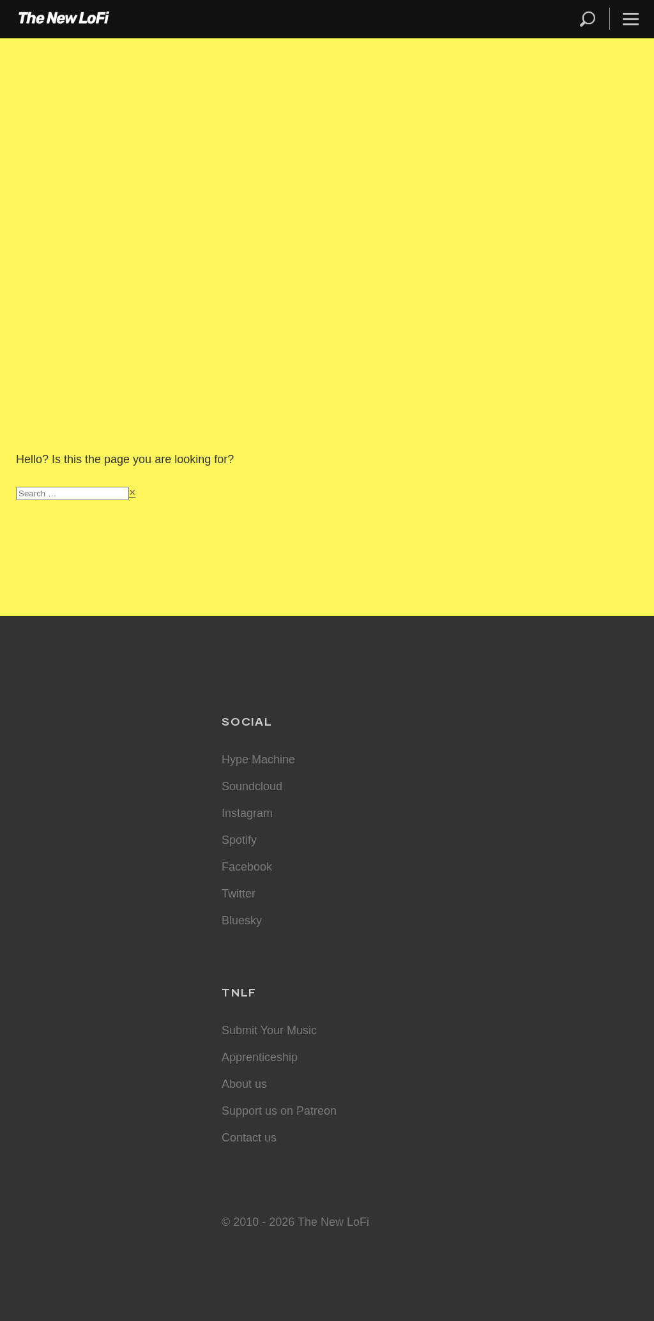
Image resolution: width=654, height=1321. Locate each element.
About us (244, 1084)
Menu (631, 19)
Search (588, 19)
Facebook (247, 866)
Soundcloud (252, 786)
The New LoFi (64, 19)
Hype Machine (258, 759)
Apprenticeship (260, 1057)
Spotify (239, 840)
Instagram (247, 813)
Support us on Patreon (279, 1110)
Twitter (238, 893)
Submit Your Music (269, 1030)
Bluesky (242, 920)
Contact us (249, 1137)
